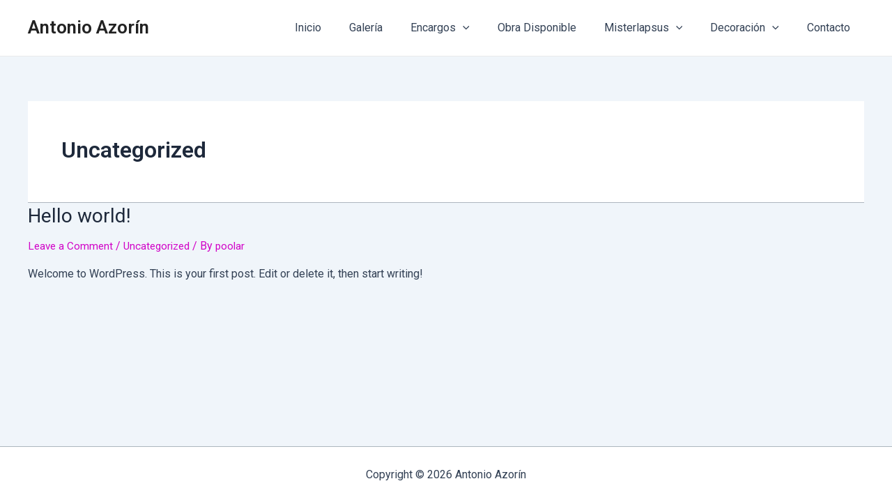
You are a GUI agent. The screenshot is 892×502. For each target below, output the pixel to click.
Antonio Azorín (88, 27)
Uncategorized (161, 244)
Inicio (344, 27)
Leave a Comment (72, 244)
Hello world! (74, 214)
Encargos (465, 28)
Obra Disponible (556, 27)
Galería (396, 27)
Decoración (752, 28)
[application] (488, 28)
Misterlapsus (657, 28)
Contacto (831, 27)
